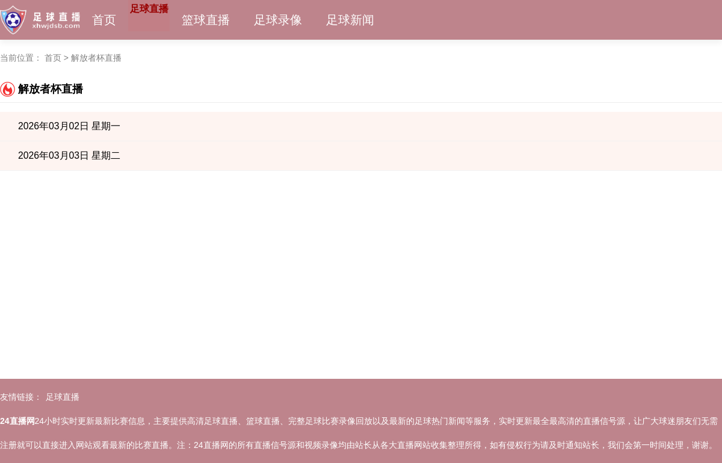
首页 (104, 19)
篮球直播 (236, 19)
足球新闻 (381, 19)
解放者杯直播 (96, 58)
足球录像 (309, 19)
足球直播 (164, 19)
